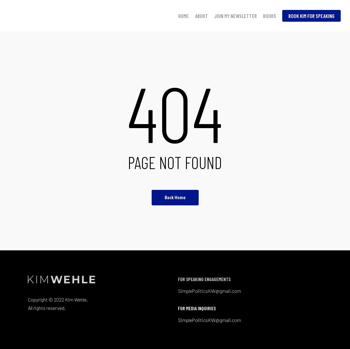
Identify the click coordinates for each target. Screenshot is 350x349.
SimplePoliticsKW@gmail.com (209, 291)
